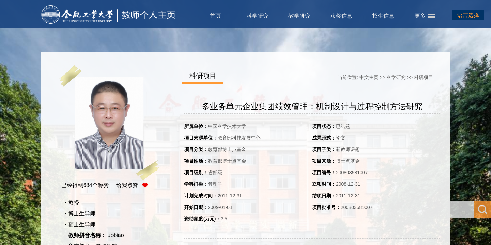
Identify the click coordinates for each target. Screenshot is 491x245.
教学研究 (299, 16)
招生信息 (383, 16)
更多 (420, 16)
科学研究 (257, 16)
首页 (215, 16)
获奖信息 (341, 16)
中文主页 (368, 77)
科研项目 (423, 77)
